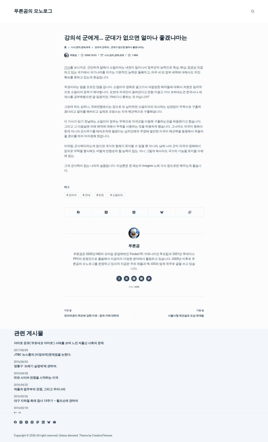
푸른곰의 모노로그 (33, 11)
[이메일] (54, 422)
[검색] (252, 11)
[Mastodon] (37, 422)
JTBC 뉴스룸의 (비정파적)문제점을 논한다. (42, 354)
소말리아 (116, 195)
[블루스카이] (162, 212)
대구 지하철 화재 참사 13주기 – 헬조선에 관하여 (46, 401)
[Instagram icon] (141, 278)
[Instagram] (26, 422)
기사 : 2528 (134, 287)
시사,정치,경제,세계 (114, 55)
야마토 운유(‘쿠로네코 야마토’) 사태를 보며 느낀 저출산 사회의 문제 (59, 343)
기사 (67, 67)
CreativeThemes (102, 435)
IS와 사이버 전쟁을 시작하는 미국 (36, 377)
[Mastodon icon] (149, 278)
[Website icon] (126, 278)
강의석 (71, 195)
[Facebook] (78, 212)
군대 (86, 195)
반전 (100, 195)
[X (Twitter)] (106, 212)
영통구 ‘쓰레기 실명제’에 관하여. (35, 366)
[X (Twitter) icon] (134, 278)
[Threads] (134, 212)
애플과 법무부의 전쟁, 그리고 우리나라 (39, 389)
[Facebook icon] (119, 278)
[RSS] (43, 422)
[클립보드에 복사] (190, 212)
